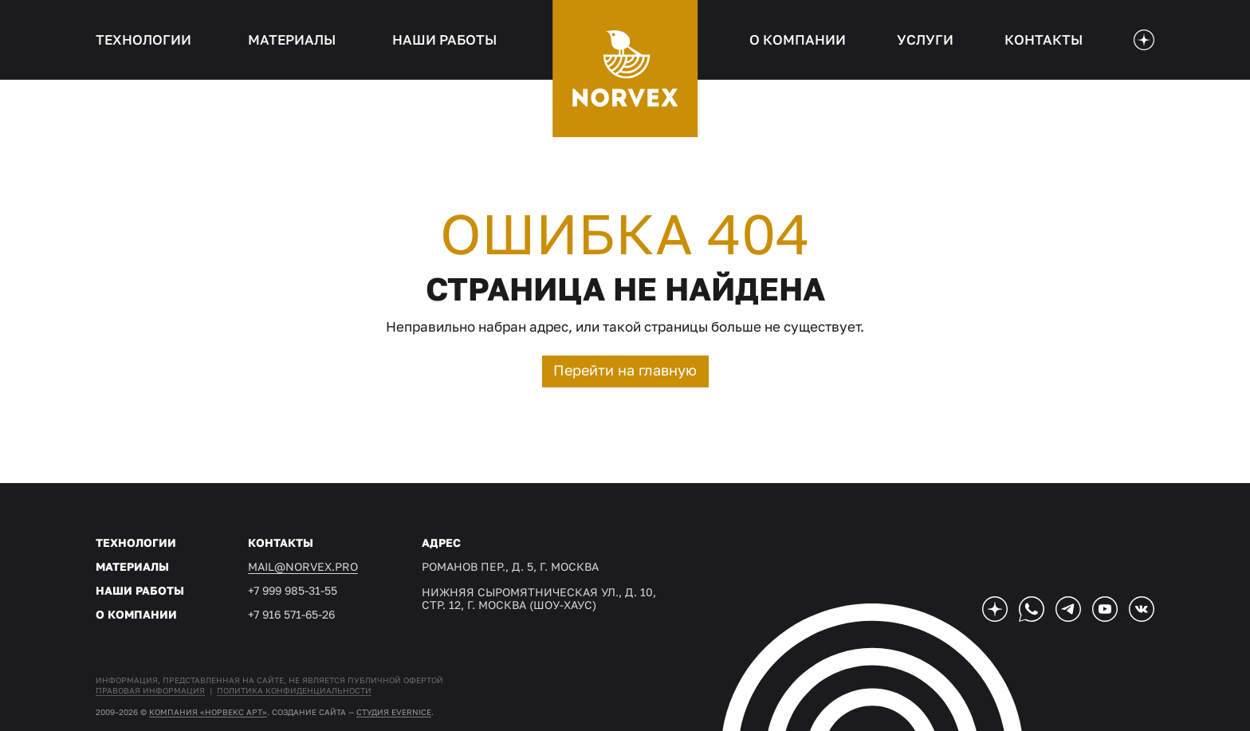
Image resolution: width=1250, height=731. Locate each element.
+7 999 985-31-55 (292, 590)
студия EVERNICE (393, 712)
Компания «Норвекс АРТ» (208, 712)
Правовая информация (150, 690)
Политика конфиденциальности (294, 690)
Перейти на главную (625, 370)
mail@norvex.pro (303, 566)
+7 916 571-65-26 (291, 614)
